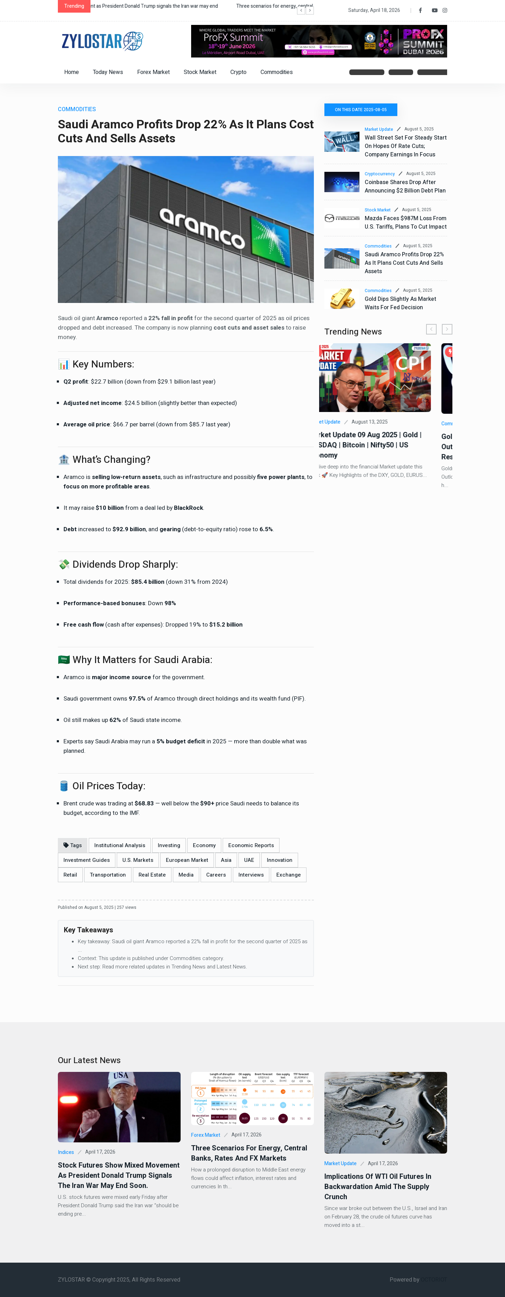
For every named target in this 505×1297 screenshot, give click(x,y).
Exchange (288, 875)
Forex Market (153, 72)
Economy (204, 845)
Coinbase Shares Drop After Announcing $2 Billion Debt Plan (405, 186)
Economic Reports (251, 845)
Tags (72, 845)
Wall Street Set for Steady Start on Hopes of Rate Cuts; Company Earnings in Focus (406, 146)
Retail (70, 875)
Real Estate (152, 875)
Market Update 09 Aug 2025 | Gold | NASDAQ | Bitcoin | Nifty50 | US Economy (381, 445)
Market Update (379, 129)
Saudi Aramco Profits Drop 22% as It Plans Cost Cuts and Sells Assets (404, 263)
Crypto (238, 72)
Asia (226, 860)
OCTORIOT (434, 1280)
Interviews (251, 875)
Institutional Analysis (119, 845)
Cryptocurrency (380, 174)
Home (71, 72)
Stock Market (200, 72)
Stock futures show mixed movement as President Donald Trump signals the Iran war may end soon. (119, 1175)
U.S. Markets (137, 860)
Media (186, 875)
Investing (169, 845)
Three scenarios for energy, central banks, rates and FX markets (249, 1153)
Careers (216, 875)
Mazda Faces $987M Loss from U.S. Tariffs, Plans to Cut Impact (406, 222)
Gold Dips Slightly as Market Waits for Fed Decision (400, 303)
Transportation (108, 875)
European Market (187, 860)
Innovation (279, 860)
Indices (66, 1152)
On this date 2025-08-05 (361, 110)
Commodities (277, 72)
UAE (249, 860)
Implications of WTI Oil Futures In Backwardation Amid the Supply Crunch (377, 1186)
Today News (108, 72)
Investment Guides (86, 860)
